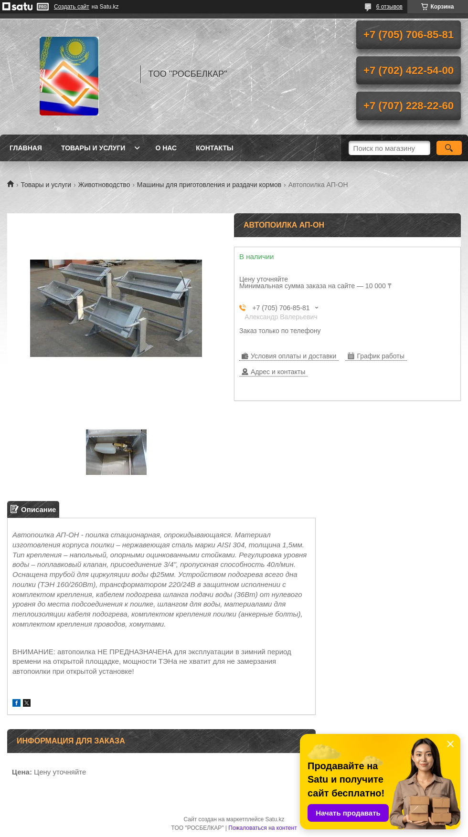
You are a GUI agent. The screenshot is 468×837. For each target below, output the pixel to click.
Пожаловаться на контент (262, 828)
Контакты (214, 148)
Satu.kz (274, 819)
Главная (26, 148)
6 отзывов (389, 6)
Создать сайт (71, 6)
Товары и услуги (93, 148)
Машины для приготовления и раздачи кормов (209, 184)
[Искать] (449, 148)
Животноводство (104, 184)
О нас (166, 148)
